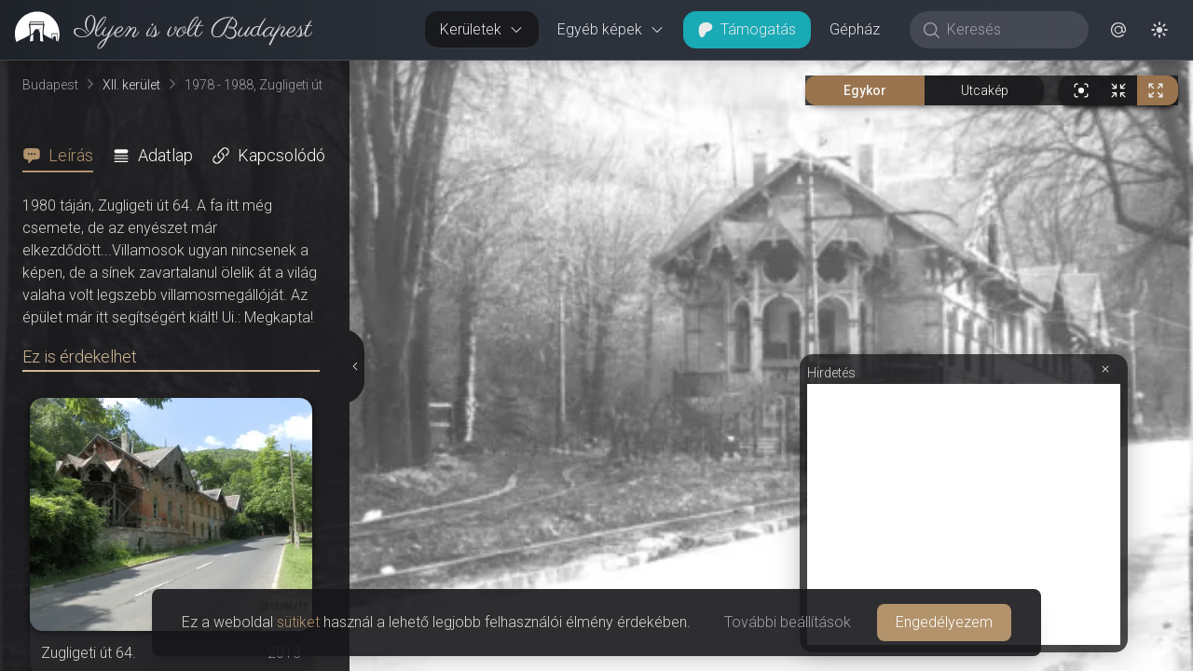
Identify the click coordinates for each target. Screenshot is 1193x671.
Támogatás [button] (747, 29)
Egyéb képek (611, 29)
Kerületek (482, 29)
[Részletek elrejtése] (355, 366)
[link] (156, 29)
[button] (1118, 29)
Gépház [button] (855, 29)
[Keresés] (1008, 30)
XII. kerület (131, 84)
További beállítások (787, 622)
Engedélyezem (944, 622)
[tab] (63, 155)
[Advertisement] (963, 514)
